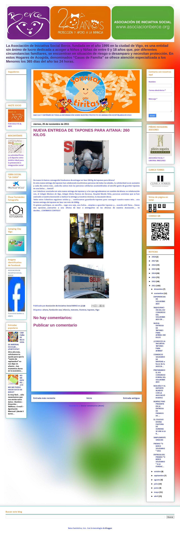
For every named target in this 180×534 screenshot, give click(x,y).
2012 (154, 281)
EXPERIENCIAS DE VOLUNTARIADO (160, 300)
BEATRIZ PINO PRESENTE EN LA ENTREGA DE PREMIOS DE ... (159, 409)
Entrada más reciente (44, 398)
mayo (156, 492)
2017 (154, 261)
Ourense (82, 310)
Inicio (89, 398)
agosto (157, 480)
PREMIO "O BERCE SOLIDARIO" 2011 (159, 447)
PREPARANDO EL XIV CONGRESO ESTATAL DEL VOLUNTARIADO (160, 376)
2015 (154, 269)
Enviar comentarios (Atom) (92, 406)
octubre (157, 472)
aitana (45, 310)
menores (74, 310)
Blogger (108, 528)
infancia (66, 310)
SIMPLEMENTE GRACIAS (160, 439)
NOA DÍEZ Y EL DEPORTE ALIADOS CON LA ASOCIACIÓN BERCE (160, 392)
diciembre (158, 289)
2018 (154, 257)
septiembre (159, 476)
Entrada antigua (131, 398)
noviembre (159, 293)
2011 (154, 286)
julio (156, 484)
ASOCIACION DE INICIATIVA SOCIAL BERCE (15, 273)
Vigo (97, 310)
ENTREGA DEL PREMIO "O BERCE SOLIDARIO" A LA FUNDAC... (159, 461)
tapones (90, 310)
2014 (154, 273)
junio (156, 488)
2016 (154, 265)
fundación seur (55, 310)
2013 (154, 277)
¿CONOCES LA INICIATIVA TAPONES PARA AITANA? (159, 346)
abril (156, 496)
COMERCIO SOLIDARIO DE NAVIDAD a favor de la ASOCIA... (159, 361)
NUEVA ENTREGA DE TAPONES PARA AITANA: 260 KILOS (160, 330)
